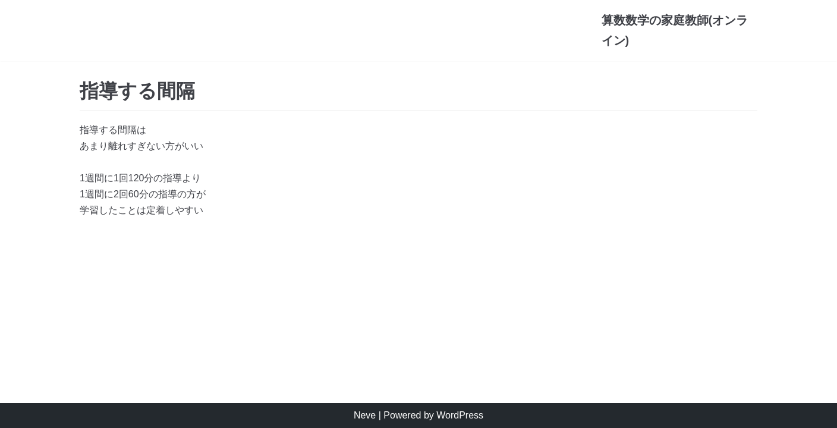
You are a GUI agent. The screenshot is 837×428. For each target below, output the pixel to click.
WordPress (459, 415)
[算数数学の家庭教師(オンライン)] (680, 31)
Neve (365, 415)
